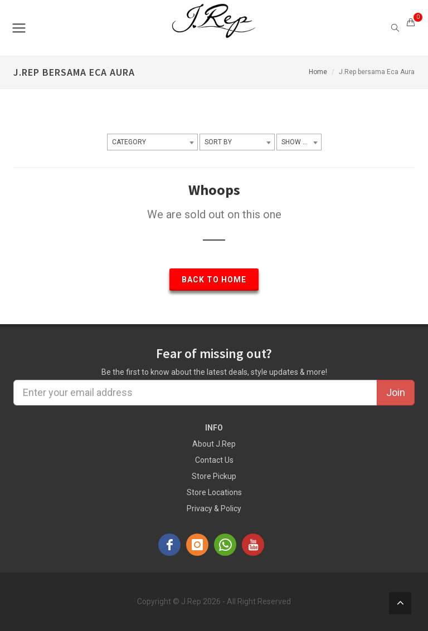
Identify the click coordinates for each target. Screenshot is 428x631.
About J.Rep (214, 443)
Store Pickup (214, 476)
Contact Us (214, 460)
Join (395, 392)
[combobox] (152, 142)
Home (318, 72)
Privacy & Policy (214, 508)
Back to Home (214, 279)
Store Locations (214, 492)
